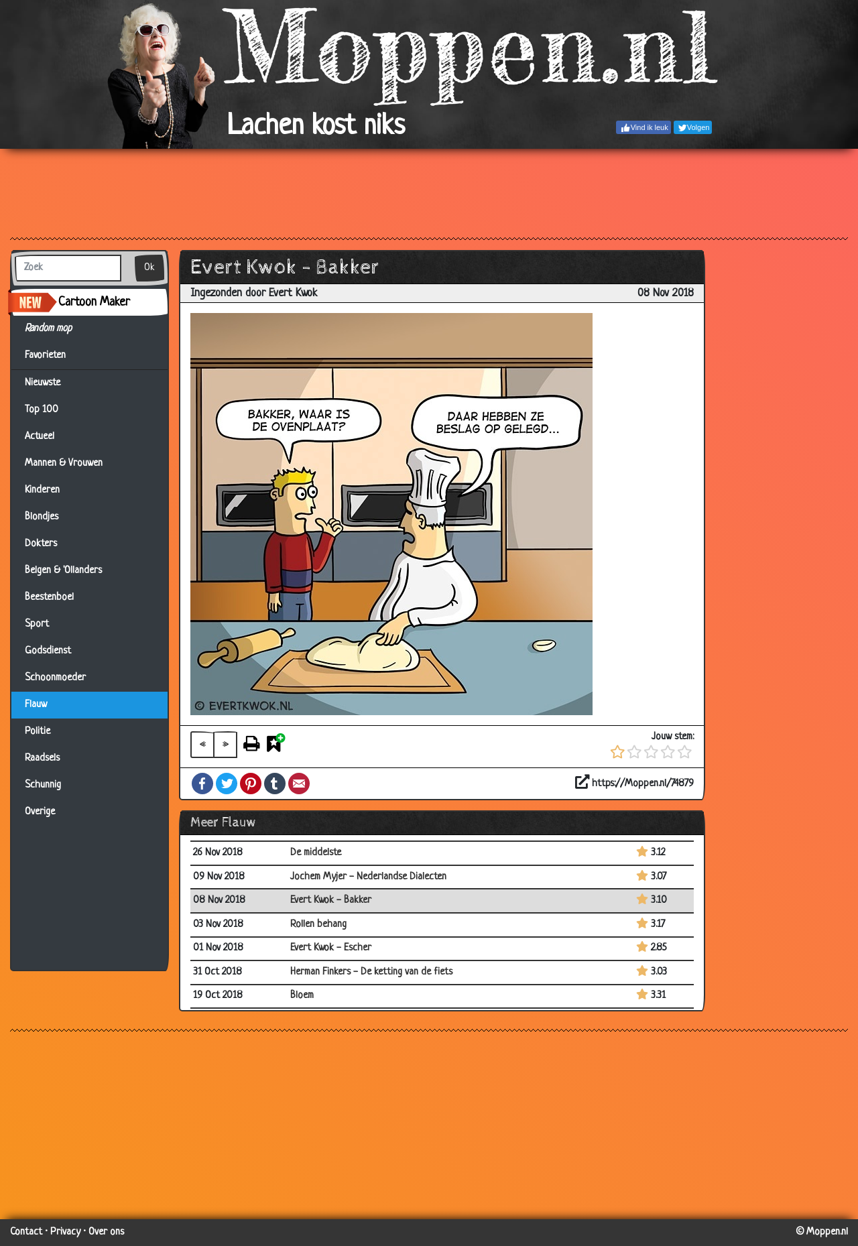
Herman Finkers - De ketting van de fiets (371, 972)
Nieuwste (42, 383)
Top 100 (41, 410)
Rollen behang (318, 924)
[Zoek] (68, 268)
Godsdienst (48, 651)
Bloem (302, 995)
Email (299, 783)
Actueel (39, 436)
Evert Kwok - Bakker (330, 900)
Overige (40, 812)
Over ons (106, 1232)
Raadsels (42, 758)
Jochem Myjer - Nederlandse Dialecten (368, 877)
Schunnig (43, 785)
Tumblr (275, 783)
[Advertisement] (429, 192)
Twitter (226, 783)
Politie (37, 731)
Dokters (41, 544)
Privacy (65, 1232)
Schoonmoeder (55, 678)
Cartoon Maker (94, 302)
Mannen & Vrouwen (64, 463)
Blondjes (41, 517)
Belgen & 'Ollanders (63, 570)
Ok (149, 267)
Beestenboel (49, 597)
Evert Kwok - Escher (330, 948)
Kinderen (42, 490)
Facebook (202, 783)
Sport (37, 624)
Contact (26, 1232)
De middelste (315, 853)
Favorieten (53, 356)
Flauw (36, 704)
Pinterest (250, 783)
